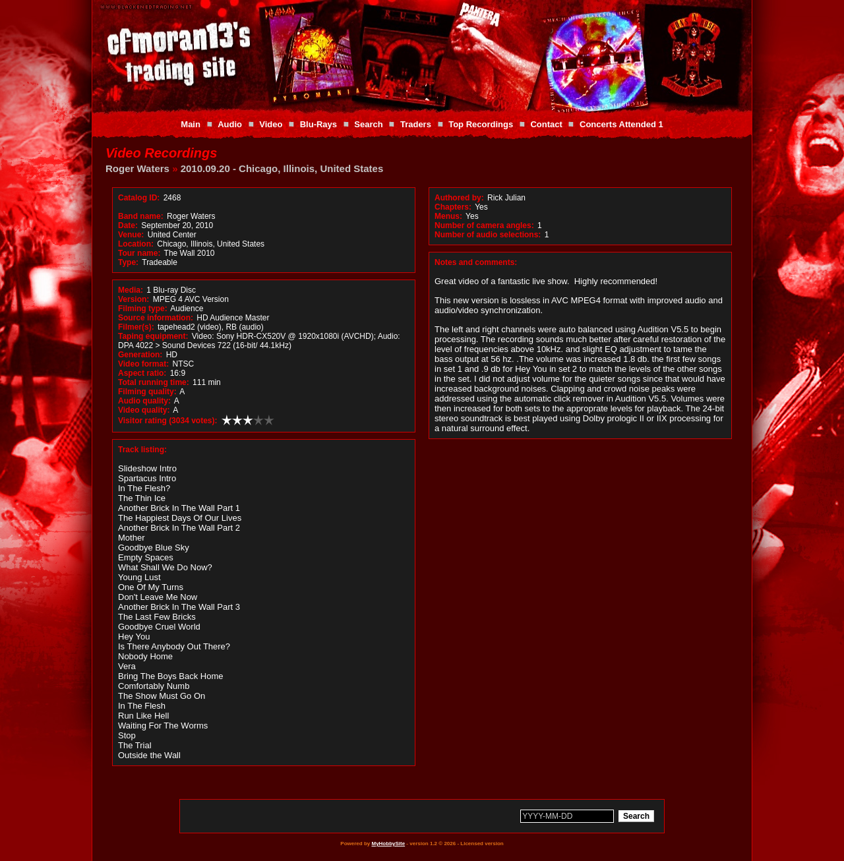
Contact (546, 124)
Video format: (143, 364)
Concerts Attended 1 (621, 124)
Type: (128, 262)
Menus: (448, 216)
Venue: (131, 234)
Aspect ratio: (142, 373)
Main (190, 124)
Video (270, 124)
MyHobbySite (388, 843)
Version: (133, 299)
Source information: (155, 317)
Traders (415, 124)
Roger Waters (137, 168)
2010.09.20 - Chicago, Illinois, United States (282, 168)
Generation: (140, 354)
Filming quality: (147, 391)
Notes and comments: (476, 262)
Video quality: (143, 410)
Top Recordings (480, 124)
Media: (130, 290)
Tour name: (139, 253)
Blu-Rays (318, 124)
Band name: (141, 216)
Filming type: (142, 308)
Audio (230, 124)
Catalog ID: (139, 197)
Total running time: (153, 382)
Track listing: (142, 449)
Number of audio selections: (488, 234)
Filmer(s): (136, 327)
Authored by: (459, 197)
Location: (136, 244)
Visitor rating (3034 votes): (168, 420)
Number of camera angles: (484, 225)
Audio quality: (144, 400)
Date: (128, 225)
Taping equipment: (153, 336)
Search (368, 124)
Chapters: (453, 207)
